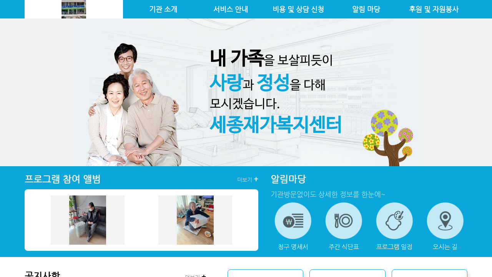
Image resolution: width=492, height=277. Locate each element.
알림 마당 (366, 9)
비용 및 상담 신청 (298, 9)
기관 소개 (163, 9)
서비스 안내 (230, 9)
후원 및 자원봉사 (434, 9)
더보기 (247, 179)
